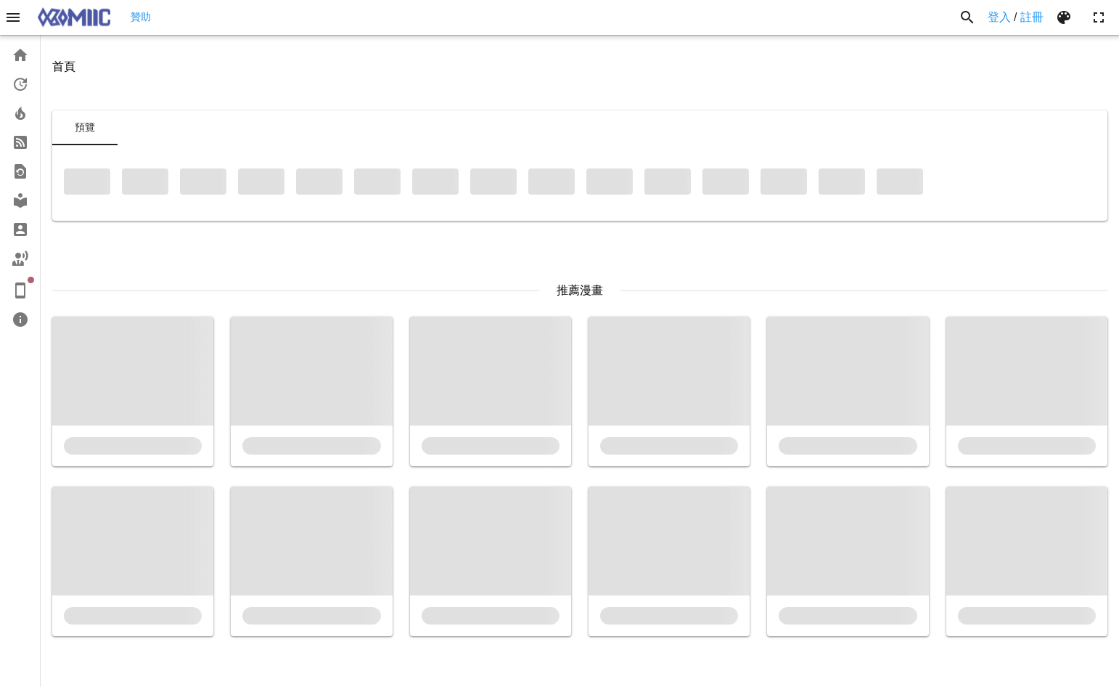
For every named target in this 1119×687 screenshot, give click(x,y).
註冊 (1032, 17)
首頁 (63, 66)
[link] (20, 55)
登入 (999, 17)
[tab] (85, 127)
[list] (20, 187)
